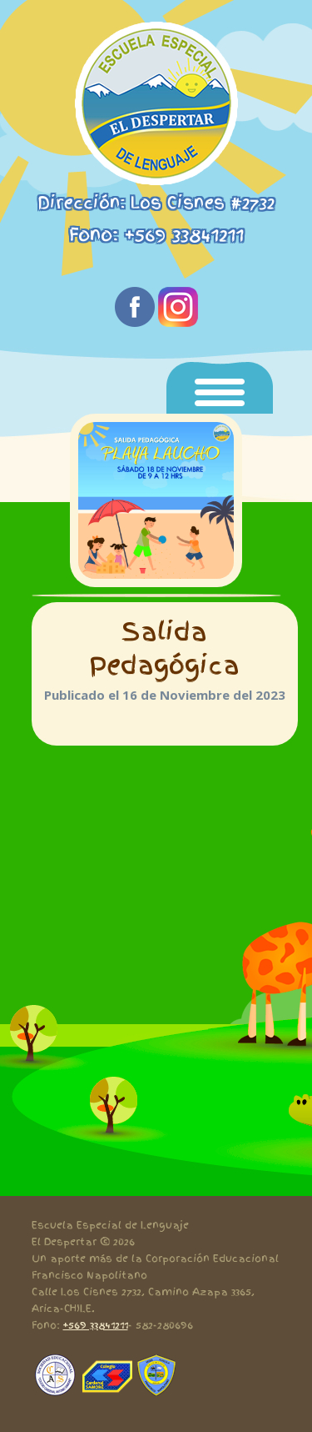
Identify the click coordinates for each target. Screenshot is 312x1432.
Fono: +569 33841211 (156, 234)
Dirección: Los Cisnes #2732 (156, 202)
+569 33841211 (95, 1325)
